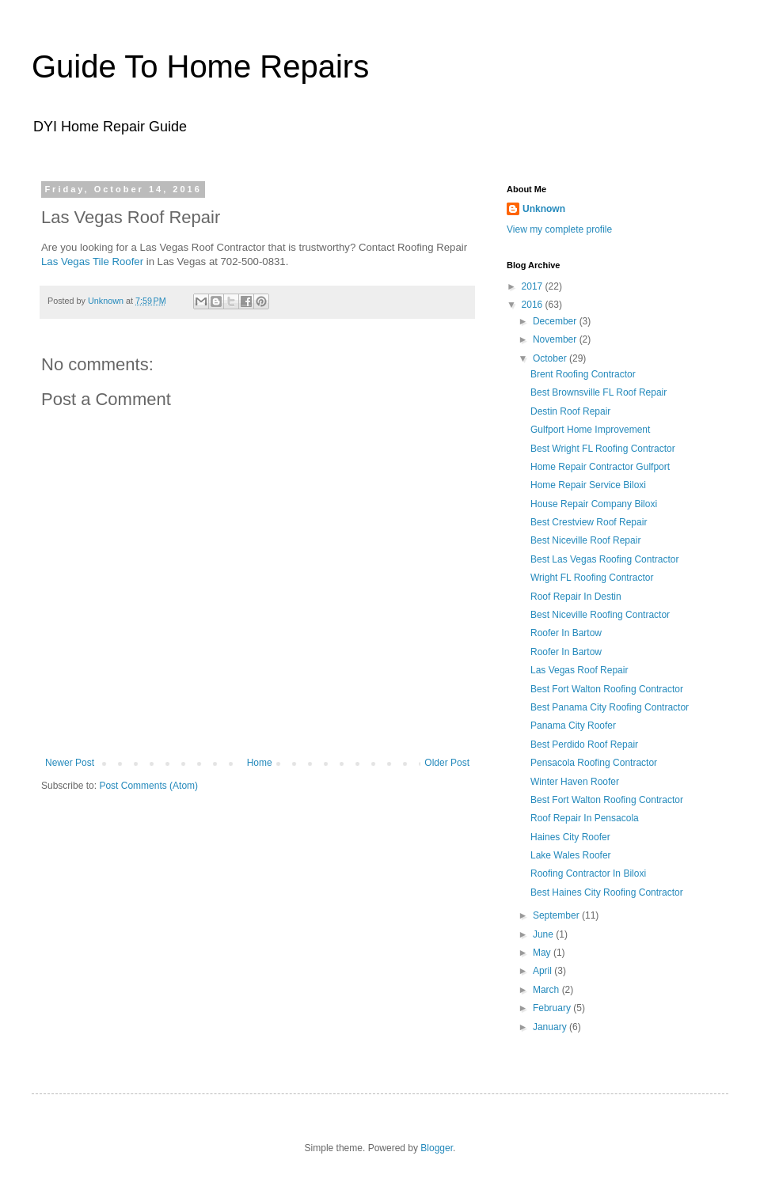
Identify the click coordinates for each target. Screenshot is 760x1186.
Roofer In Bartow (566, 632)
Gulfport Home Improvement (590, 429)
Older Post (446, 762)
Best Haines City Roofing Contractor (606, 892)
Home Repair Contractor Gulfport (600, 466)
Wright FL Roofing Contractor (591, 577)
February (553, 1008)
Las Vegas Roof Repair (579, 670)
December (556, 321)
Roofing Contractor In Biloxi (588, 873)
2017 (533, 286)
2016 (533, 304)
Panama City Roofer (573, 725)
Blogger (436, 1148)
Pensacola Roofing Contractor (593, 762)
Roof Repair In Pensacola (584, 818)
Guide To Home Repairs (200, 66)
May (543, 952)
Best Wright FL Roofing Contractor (602, 448)
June (544, 934)
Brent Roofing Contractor (583, 374)
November (556, 339)
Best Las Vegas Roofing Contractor (604, 559)
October (551, 358)
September (557, 915)
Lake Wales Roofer (570, 855)
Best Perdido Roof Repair (584, 744)
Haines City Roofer (570, 837)
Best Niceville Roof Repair (585, 540)
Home (259, 762)
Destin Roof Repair (570, 411)
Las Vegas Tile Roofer (92, 261)
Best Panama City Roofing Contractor (609, 707)
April (543, 970)
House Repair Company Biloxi (593, 504)
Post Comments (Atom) (148, 785)
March (547, 989)
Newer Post (69, 762)
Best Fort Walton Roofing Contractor (606, 689)
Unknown (543, 208)
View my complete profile (559, 229)
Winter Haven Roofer (574, 781)
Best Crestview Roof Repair (588, 522)
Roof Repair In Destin (575, 596)
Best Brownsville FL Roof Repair (598, 392)
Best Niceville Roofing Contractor (600, 614)
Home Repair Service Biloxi (588, 485)
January (551, 1027)
